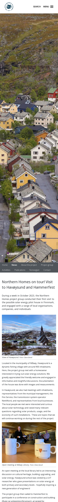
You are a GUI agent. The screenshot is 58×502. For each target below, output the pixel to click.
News (14, 265)
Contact (47, 270)
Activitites (6, 270)
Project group (47, 265)
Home (5, 265)
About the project (29, 265)
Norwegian (34, 270)
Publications (19, 270)
